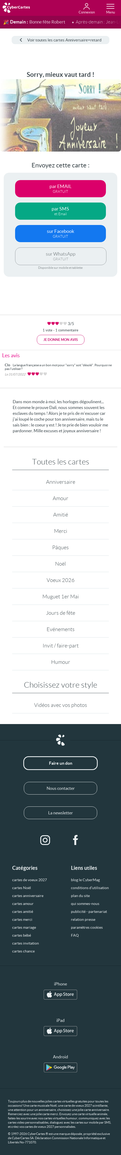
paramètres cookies (87, 927)
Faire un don (60, 763)
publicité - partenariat (89, 911)
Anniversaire (60, 482)
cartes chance (23, 951)
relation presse (83, 919)
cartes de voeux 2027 (29, 880)
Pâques (60, 547)
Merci (60, 531)
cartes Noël (21, 888)
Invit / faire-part (61, 646)
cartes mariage (24, 927)
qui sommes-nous (85, 904)
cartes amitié (22, 911)
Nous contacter (61, 788)
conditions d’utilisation (90, 888)
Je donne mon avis (60, 340)
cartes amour (23, 904)
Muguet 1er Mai (60, 596)
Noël (60, 564)
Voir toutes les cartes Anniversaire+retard (60, 40)
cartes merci (22, 919)
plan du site (80, 896)
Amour (60, 498)
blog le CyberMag (85, 880)
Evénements (61, 629)
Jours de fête (60, 613)
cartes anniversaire (27, 896)
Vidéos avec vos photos (60, 705)
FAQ (75, 935)
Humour (60, 662)
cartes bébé (21, 935)
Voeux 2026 (61, 580)
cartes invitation (25, 943)
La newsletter (60, 812)
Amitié (60, 515)
